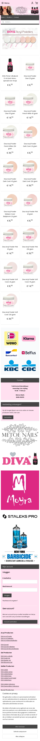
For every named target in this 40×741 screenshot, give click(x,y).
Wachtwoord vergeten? (10, 601)
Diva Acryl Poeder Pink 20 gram (30, 213)
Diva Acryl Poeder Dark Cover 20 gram (30, 145)
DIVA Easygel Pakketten (8, 647)
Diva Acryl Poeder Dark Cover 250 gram (30, 180)
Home (3, 17)
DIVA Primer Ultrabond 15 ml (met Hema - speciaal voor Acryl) (10, 78)
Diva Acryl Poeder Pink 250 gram (30, 248)
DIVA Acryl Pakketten (7, 638)
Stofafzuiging (5, 696)
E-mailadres (7, 578)
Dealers (9, 17)
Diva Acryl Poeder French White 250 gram (10, 146)
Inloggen (7, 595)
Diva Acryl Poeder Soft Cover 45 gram (30, 280)
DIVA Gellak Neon (6, 680)
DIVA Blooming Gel (6, 662)
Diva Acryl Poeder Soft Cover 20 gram (10, 280)
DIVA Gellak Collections (8, 684)
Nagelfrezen (4, 694)
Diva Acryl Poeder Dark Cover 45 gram (10, 180)
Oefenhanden (5, 704)
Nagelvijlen (4, 702)
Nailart (3, 706)
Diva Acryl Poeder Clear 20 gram (30, 77)
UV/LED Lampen (5, 698)
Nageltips (4, 700)
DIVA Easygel (5, 645)
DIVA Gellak (4, 670)
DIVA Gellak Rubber (7, 674)
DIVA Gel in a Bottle (6, 656)
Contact (16, 17)
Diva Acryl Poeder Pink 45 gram (10, 248)
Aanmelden (8, 417)
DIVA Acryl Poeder (6, 636)
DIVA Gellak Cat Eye (6, 672)
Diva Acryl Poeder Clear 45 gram (10, 112)
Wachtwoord (7, 586)
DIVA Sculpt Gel (5, 658)
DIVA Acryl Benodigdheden (9, 640)
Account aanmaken (10, 622)
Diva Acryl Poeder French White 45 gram (30, 112)
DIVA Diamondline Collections (10, 686)
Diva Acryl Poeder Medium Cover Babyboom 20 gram (10, 214)
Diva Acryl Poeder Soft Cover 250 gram (10, 313)
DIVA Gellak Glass (6, 676)
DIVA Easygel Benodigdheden (10, 649)
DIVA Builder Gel (6, 660)
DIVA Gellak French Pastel (8, 678)
